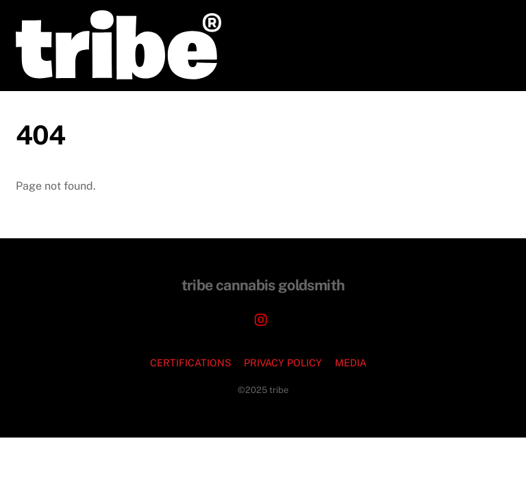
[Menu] (491, 18)
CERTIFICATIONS (190, 362)
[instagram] (261, 318)
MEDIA (350, 362)
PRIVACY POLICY (283, 362)
